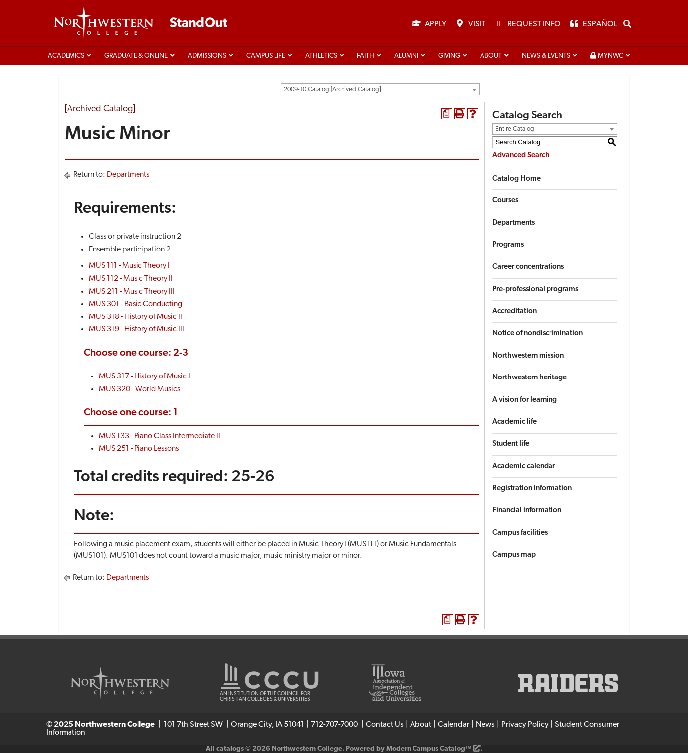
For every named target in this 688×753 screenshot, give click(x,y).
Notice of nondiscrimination (537, 334)
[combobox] (380, 90)
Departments (128, 176)
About (491, 56)
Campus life (265, 56)
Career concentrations (528, 267)
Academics (66, 56)
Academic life (514, 423)
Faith (365, 56)
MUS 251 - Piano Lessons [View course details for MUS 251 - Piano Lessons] (139, 449)
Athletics (321, 56)
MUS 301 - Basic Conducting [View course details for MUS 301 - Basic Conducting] (135, 305)
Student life (510, 444)
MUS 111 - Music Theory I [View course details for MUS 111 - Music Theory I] (129, 267)
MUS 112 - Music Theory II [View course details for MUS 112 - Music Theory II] (131, 279)
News (485, 725)
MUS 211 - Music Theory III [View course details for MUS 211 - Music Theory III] (132, 292)
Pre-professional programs (535, 290)
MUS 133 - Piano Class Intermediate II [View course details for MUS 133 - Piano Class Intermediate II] (159, 437)
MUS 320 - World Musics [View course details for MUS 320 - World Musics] (139, 390)
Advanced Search (521, 156)
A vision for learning (524, 400)
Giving (449, 56)
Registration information (532, 489)
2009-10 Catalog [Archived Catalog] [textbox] (332, 90)
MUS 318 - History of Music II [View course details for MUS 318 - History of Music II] (135, 317)
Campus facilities (520, 533)
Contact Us (385, 725)
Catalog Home (516, 179)
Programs (508, 246)
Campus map (514, 556)
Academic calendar (523, 467)
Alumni (406, 56)
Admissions (207, 56)
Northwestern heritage (529, 378)
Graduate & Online (136, 56)
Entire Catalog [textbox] (514, 129)
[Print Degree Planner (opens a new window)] (446, 114)
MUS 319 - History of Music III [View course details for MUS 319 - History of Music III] (136, 330)
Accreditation (514, 312)
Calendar (453, 725)
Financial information (526, 511)
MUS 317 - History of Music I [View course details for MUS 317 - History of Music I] (144, 377)
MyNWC (606, 56)
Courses (505, 201)
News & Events (546, 56)
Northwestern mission (528, 356)
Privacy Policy (525, 725)
